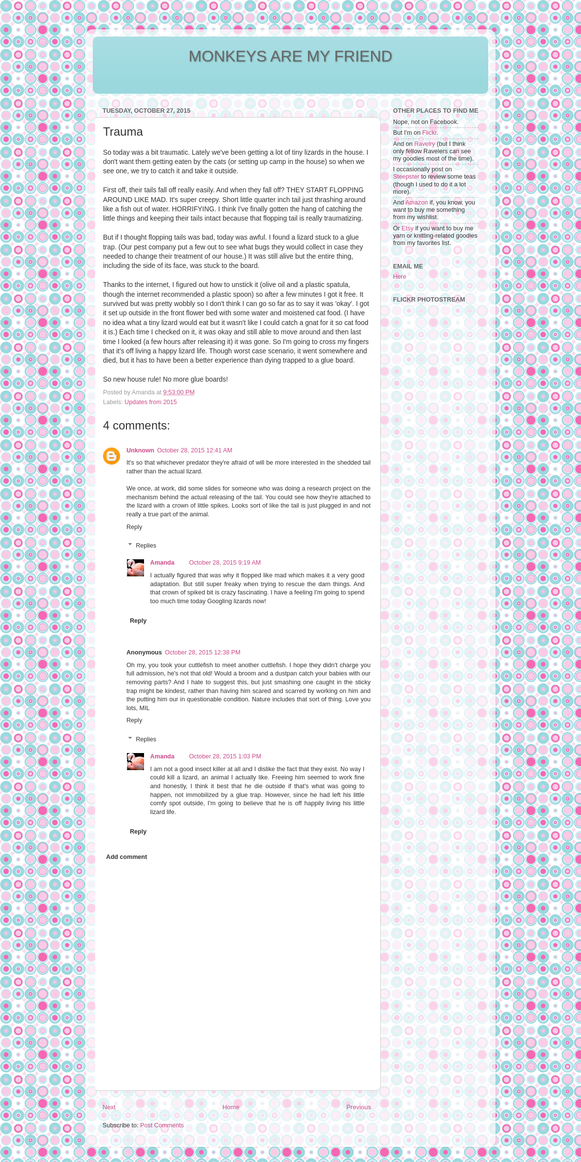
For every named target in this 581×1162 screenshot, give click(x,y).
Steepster (406, 176)
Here (399, 276)
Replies (146, 545)
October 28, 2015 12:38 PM (203, 652)
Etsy (408, 228)
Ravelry (424, 144)
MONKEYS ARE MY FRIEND (290, 56)
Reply (134, 527)
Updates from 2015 (150, 402)
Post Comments (162, 1125)
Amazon (416, 202)
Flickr (429, 132)
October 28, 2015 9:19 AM (225, 562)
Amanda (162, 562)
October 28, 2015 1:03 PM (225, 756)
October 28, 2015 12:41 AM (194, 450)
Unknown (140, 450)
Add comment (126, 857)
